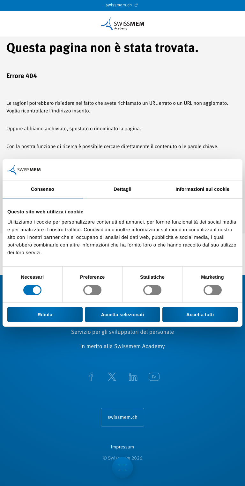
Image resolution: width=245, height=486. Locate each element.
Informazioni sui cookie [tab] (202, 189)
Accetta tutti (200, 314)
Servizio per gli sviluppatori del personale (122, 332)
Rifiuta (44, 314)
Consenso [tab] (42, 189)
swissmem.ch (122, 5)
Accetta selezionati (122, 314)
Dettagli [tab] (122, 189)
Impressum (122, 447)
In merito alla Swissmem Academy (122, 347)
